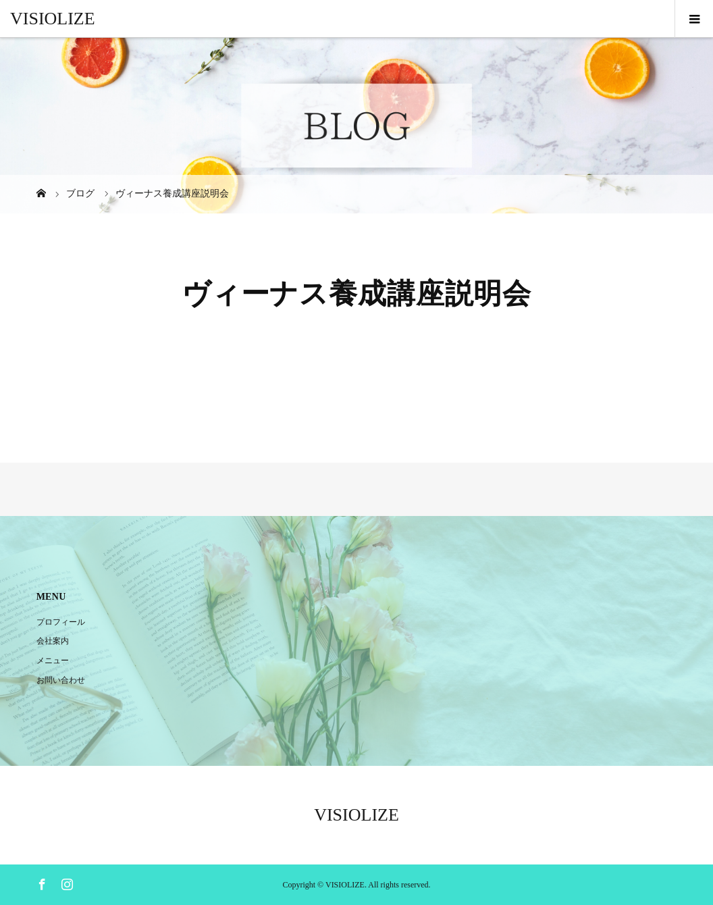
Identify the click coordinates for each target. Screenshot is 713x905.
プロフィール (60, 622)
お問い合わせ (60, 680)
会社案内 (52, 641)
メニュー (52, 660)
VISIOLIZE (52, 18)
